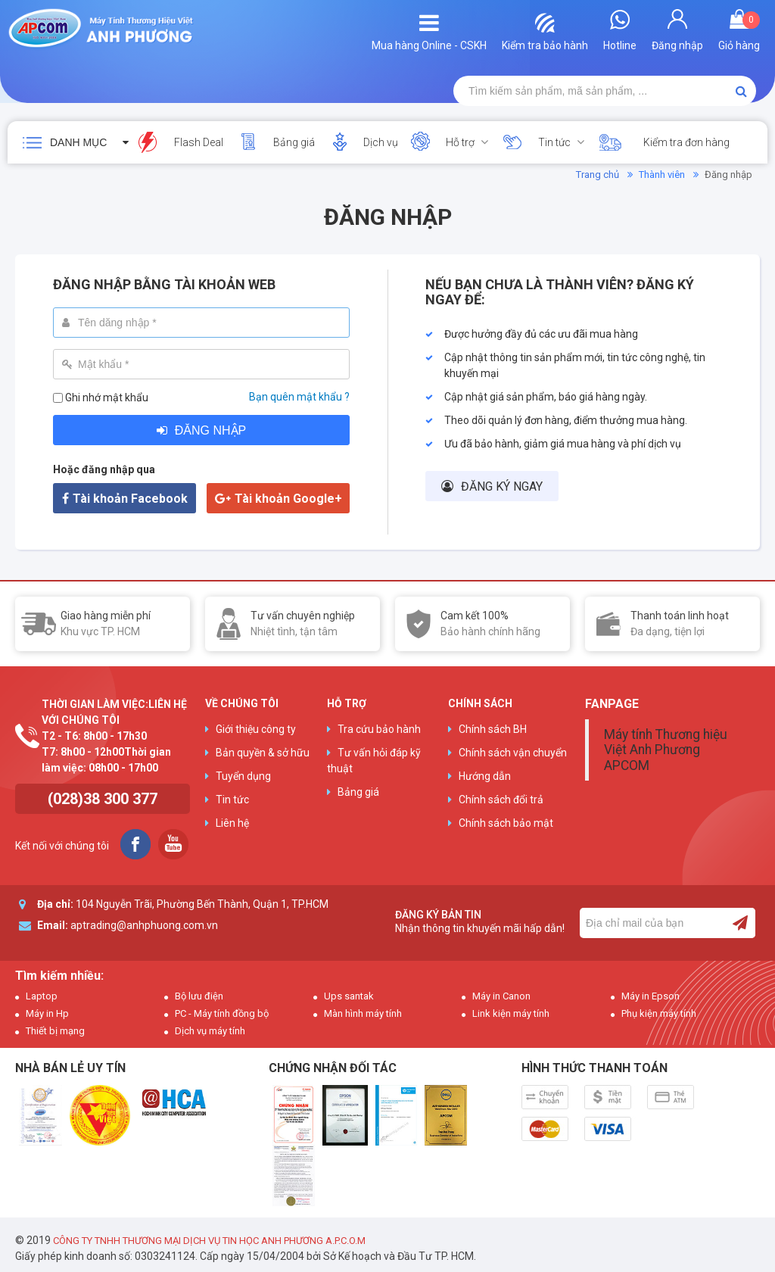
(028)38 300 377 (102, 799)
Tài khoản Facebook (130, 498)
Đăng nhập (210, 430)
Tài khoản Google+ (288, 498)
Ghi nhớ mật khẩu (106, 397)
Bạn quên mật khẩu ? (299, 397)
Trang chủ (597, 174)
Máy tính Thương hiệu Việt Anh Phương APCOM (665, 749)
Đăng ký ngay (502, 486)
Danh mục (78, 142)
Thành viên (662, 174)
